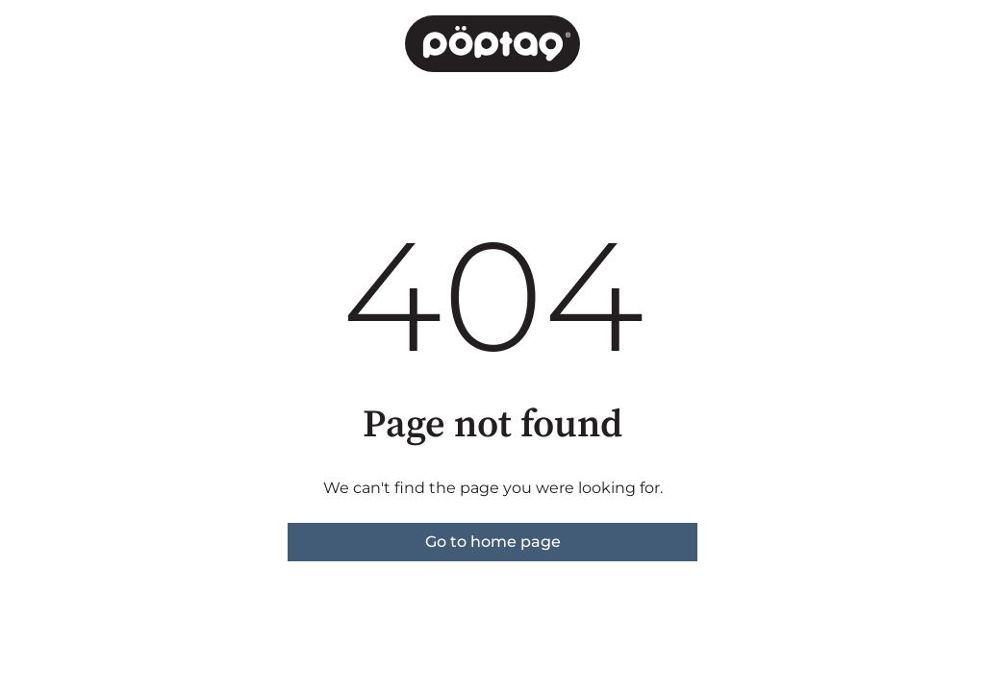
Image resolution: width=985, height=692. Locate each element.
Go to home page (493, 541)
